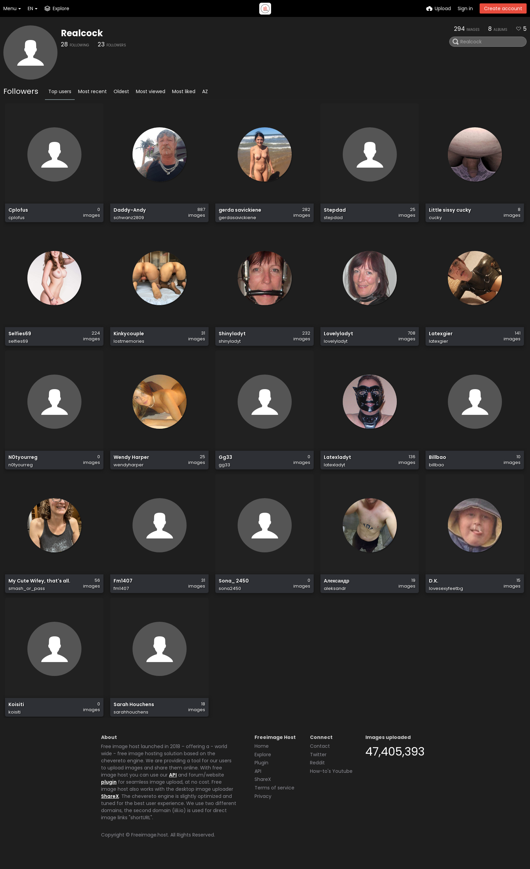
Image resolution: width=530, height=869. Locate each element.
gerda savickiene (240, 213)
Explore (263, 764)
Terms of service (274, 797)
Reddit (317, 772)
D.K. (433, 590)
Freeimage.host (149, 845)
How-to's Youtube (331, 781)
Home (262, 756)
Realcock (82, 33)
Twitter (318, 764)
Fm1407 (123, 590)
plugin (109, 792)
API (173, 785)
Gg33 (225, 465)
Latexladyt (337, 465)
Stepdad (335, 213)
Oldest (121, 91)
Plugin (261, 772)
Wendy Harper (131, 465)
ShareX (110, 806)
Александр (336, 590)
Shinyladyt (232, 339)
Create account (503, 8)
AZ (205, 91)
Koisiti (16, 716)
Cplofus (18, 213)
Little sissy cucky (450, 213)
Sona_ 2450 (234, 590)
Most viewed (150, 91)
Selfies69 (19, 339)
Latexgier (441, 339)
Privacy (263, 806)
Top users (59, 91)
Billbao (437, 465)
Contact (320, 756)
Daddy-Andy (130, 213)
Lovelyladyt (338, 339)
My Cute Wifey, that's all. (39, 590)
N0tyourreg (23, 465)
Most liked (183, 91)
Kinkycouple (129, 339)
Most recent (92, 91)
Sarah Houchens (134, 716)
